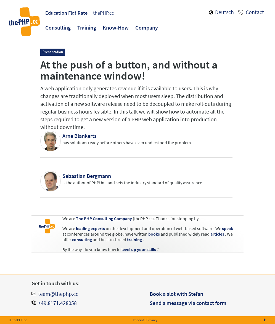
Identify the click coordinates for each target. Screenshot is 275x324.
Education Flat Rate (66, 13)
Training (86, 27)
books (154, 234)
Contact (255, 12)
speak (227, 228)
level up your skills (138, 249)
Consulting (58, 27)
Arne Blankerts (79, 135)
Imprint (138, 320)
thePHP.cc (103, 13)
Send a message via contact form (188, 302)
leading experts (90, 228)
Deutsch (224, 12)
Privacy (151, 320)
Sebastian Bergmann (86, 175)
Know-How (116, 27)
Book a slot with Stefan (176, 293)
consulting (82, 239)
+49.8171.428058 (57, 302)
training (134, 239)
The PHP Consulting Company (104, 218)
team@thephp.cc (58, 293)
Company (146, 27)
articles (217, 234)
